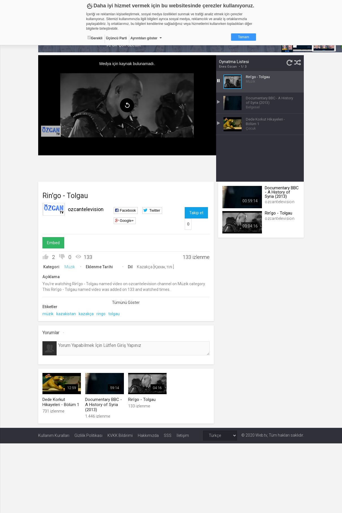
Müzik (69, 267)
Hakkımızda (148, 435)
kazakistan (66, 314)
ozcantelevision (86, 209)
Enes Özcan (228, 66)
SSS (167, 435)
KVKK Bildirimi (120, 435)
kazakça (86, 314)
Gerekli (95, 38)
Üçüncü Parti (116, 38)
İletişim (183, 435)
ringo (101, 314)
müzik (47, 314)
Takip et (196, 213)
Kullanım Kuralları (53, 435)
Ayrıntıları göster (144, 38)
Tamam (243, 37)
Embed (53, 243)
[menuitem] (51, 131)
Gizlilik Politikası (88, 435)
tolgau (114, 314)
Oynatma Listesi (234, 61)
